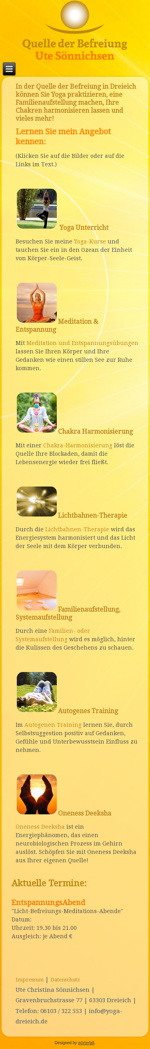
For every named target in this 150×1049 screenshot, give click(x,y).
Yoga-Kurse (90, 241)
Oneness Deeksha (40, 827)
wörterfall (86, 1043)
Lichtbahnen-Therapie (77, 529)
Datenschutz (65, 980)
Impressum (30, 980)
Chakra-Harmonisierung (77, 445)
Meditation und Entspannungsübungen (82, 343)
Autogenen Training (53, 725)
